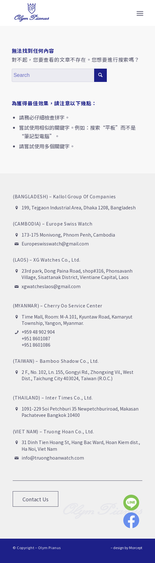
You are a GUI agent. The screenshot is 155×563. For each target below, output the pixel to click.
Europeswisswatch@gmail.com (55, 243)
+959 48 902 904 (38, 332)
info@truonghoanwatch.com (53, 458)
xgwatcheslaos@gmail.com (51, 286)
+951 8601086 (36, 345)
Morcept (135, 547)
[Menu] (140, 13)
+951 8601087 (36, 338)
